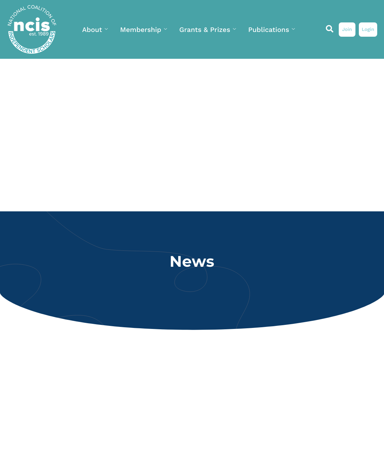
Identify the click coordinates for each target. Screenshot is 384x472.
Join (347, 29)
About (95, 29)
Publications (271, 29)
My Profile (223, 63)
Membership (143, 29)
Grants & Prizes (207, 29)
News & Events (167, 63)
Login (368, 29)
